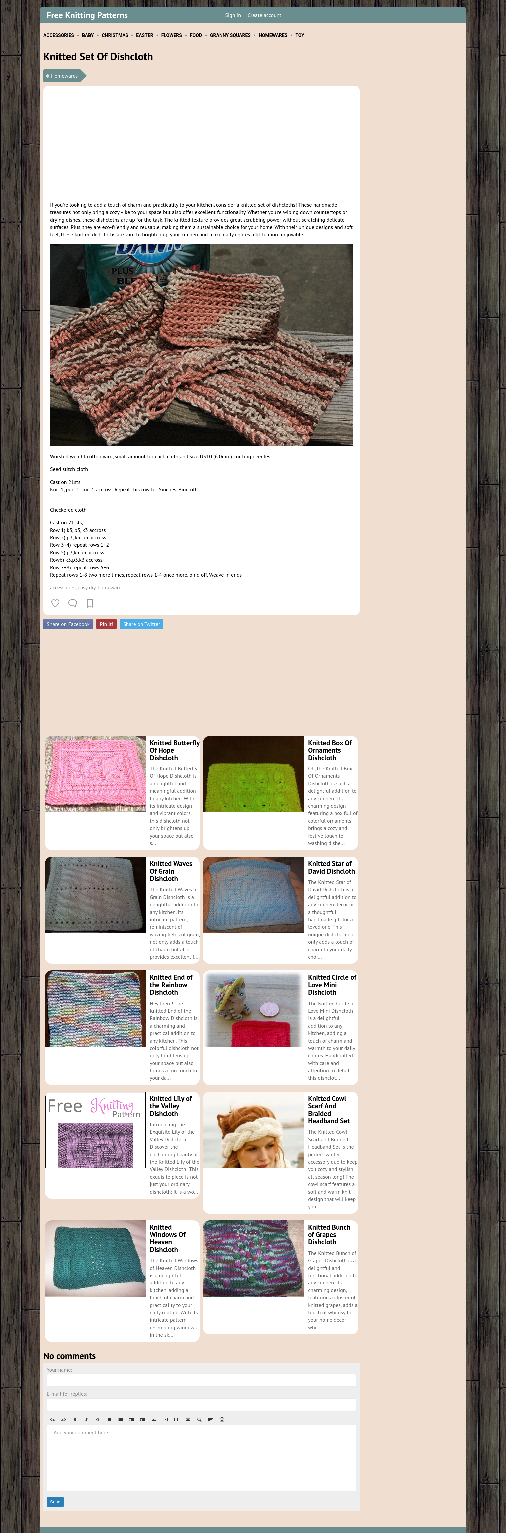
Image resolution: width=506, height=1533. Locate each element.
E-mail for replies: (67, 1379)
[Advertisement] (201, 142)
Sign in (233, 15)
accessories (62, 587)
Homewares (64, 75)
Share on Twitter (141, 624)
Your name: (59, 1354)
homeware (110, 587)
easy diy (86, 587)
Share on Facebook (68, 624)
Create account (264, 15)
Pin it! (106, 624)
